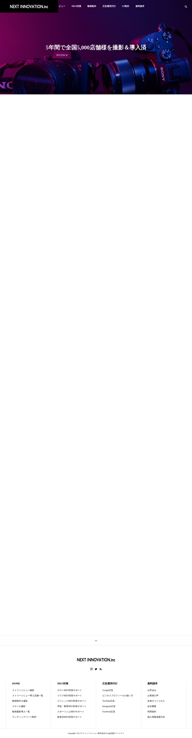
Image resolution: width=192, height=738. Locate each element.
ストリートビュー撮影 (23, 690)
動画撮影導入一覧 (21, 711)
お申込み (151, 690)
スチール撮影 (18, 706)
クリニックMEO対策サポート (71, 701)
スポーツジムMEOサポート (70, 711)
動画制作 (91, 6)
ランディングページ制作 (24, 717)
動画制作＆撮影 (20, 701)
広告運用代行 (109, 6)
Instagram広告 (109, 706)
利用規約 (151, 711)
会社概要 (151, 706)
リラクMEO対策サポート (69, 695)
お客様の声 (152, 695)
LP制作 (125, 6)
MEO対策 (76, 6)
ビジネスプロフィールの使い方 (117, 695)
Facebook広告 (108, 711)
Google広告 (107, 690)
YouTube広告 (108, 701)
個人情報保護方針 (156, 717)
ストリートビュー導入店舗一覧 (27, 695)
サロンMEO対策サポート (69, 690)
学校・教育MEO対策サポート (71, 706)
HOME (16, 683)
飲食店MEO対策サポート (69, 717)
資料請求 (139, 6)
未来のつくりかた (156, 701)
